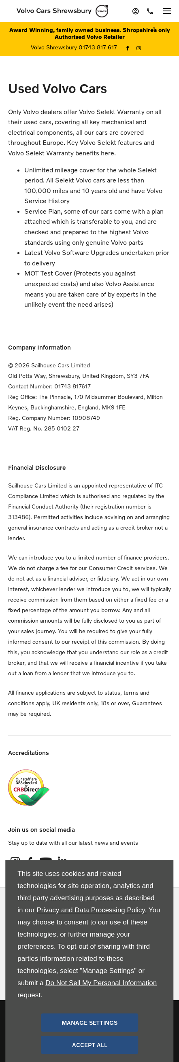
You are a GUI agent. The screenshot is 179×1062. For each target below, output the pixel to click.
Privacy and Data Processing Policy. (92, 910)
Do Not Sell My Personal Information (101, 983)
